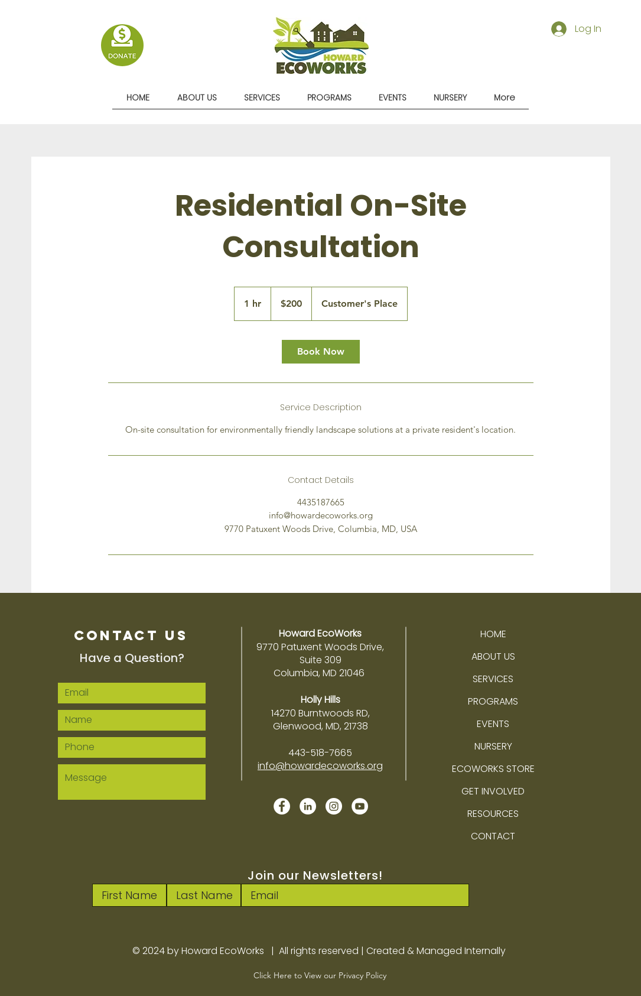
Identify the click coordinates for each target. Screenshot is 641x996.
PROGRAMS (493, 701)
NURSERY (493, 746)
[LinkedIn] (308, 806)
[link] (321, 352)
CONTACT (493, 836)
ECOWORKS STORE (493, 769)
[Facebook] (282, 806)
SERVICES (493, 679)
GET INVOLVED (493, 791)
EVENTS (493, 724)
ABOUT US (493, 656)
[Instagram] (334, 806)
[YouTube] (360, 806)
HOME (493, 634)
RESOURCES (493, 813)
